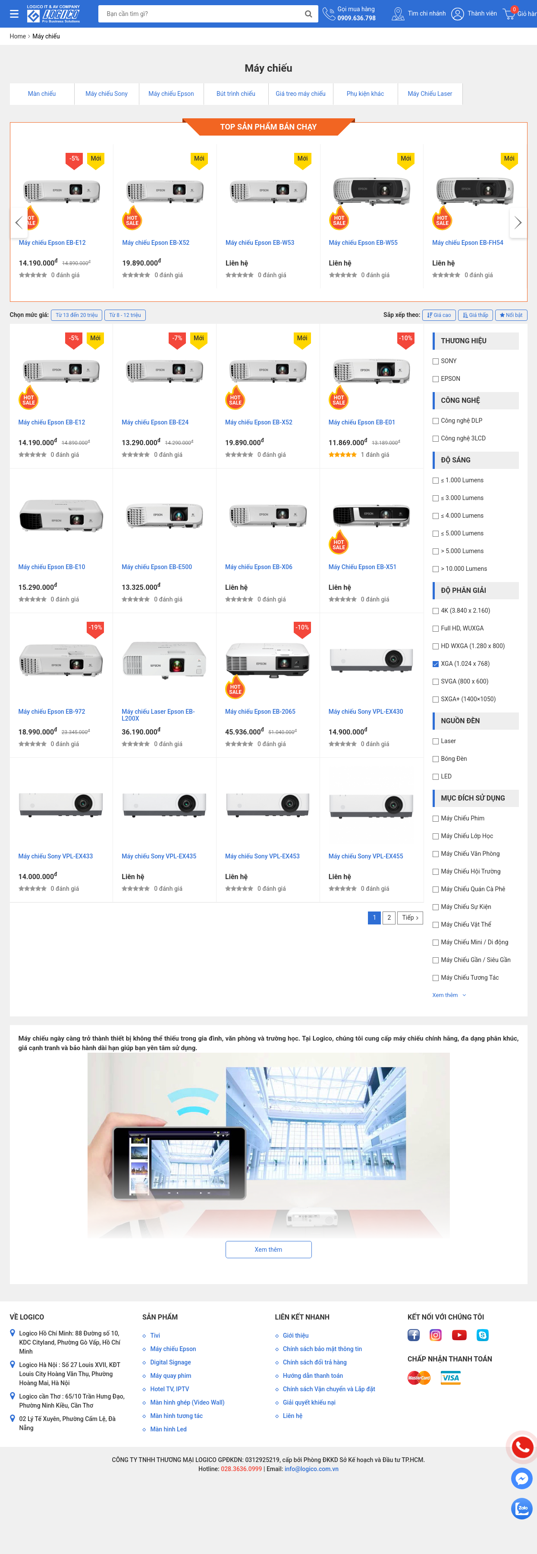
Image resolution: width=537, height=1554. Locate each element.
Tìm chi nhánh (419, 13)
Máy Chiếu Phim (463, 818)
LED (446, 776)
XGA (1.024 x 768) (465, 663)
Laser (448, 740)
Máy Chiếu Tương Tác (470, 977)
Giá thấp (475, 315)
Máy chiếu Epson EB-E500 (157, 566)
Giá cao (439, 315)
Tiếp (410, 917)
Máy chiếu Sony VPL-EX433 (56, 856)
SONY (449, 361)
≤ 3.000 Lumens (462, 497)
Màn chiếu (42, 93)
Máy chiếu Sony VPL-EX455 (366, 856)
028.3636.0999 (241, 1468)
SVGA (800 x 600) (465, 681)
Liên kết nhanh (302, 1317)
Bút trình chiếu (236, 93)
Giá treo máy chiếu (301, 93)
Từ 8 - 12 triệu (125, 315)
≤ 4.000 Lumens (462, 515)
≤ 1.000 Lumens (462, 480)
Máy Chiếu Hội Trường (471, 871)
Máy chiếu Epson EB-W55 (363, 242)
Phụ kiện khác (365, 93)
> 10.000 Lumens (464, 568)
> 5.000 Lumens (462, 551)
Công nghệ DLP (462, 420)
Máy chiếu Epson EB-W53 (260, 242)
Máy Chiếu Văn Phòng (470, 853)
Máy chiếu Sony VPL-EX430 (366, 711)
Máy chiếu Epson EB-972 (52, 711)
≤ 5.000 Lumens (462, 533)
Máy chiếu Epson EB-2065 (260, 711)
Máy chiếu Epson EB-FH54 (467, 242)
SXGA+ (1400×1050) (468, 699)
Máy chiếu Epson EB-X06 (258, 566)
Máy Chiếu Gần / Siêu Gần (476, 959)
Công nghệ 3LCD (463, 438)
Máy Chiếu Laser (430, 93)
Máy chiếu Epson (171, 93)
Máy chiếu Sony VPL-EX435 (159, 856)
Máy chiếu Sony (106, 93)
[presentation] (19, 223)
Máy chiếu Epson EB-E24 (155, 422)
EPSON (451, 378)
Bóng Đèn (454, 758)
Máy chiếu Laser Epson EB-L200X (158, 715)
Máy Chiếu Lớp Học (467, 835)
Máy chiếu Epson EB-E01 (362, 422)
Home (18, 36)
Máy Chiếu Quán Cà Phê (473, 889)
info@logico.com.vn (311, 1468)
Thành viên (474, 14)
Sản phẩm (160, 1317)
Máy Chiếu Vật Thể (466, 924)
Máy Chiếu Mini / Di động (475, 942)
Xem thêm (449, 995)
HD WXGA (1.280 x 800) (473, 645)
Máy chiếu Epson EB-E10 (52, 566)
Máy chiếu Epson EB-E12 (52, 242)
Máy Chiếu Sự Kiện (466, 906)
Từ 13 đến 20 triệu (76, 315)
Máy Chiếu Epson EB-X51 (363, 566)
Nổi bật (511, 315)
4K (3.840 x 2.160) (465, 610)
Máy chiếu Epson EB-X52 (155, 242)
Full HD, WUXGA (462, 628)
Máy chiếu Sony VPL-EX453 (262, 856)
